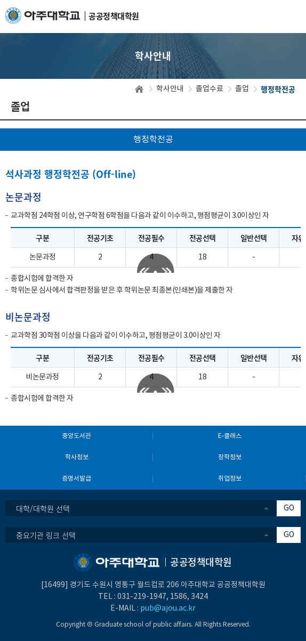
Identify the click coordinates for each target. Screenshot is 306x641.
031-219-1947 (141, 597)
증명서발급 (76, 478)
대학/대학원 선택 (43, 508)
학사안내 (170, 89)
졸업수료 (209, 89)
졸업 (242, 89)
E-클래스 (229, 436)
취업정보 (229, 478)
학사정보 (76, 457)
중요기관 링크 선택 (46, 535)
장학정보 (229, 457)
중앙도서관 (76, 436)
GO (289, 508)
